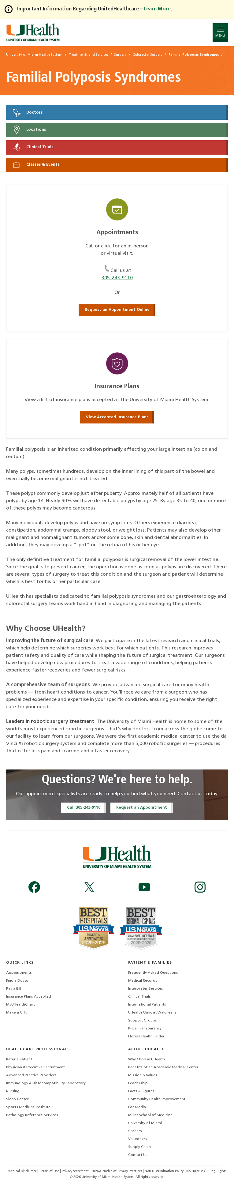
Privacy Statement (76, 1171)
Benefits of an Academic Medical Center (163, 1067)
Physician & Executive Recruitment (35, 1067)
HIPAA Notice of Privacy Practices (116, 1171)
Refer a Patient (19, 1059)
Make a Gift (16, 1012)
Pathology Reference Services (32, 1115)
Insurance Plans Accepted (28, 997)
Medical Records (142, 981)
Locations (29, 129)
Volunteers (137, 1139)
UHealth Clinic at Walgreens (152, 1012)
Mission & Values (142, 1075)
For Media (137, 1107)
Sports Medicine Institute (28, 1107)
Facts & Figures (141, 1091)
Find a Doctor (18, 981)
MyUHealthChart (20, 1004)
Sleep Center (17, 1099)
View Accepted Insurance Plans (117, 417)
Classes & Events (35, 164)
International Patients (147, 1004)
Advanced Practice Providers (31, 1075)
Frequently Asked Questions (153, 973)
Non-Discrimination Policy (164, 1171)
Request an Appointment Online (117, 310)
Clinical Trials (32, 147)
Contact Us (137, 1155)
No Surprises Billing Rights (206, 1171)
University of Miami (145, 1123)
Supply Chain (139, 1147)
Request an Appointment (141, 808)
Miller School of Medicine (150, 1115)
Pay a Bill (13, 989)
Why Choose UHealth (146, 1059)
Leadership (138, 1083)
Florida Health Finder (146, 1036)
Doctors (27, 112)
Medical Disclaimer (22, 1171)
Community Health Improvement (156, 1099)
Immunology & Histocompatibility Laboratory (46, 1083)
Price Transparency (145, 1028)
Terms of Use (49, 1171)
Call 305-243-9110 (83, 808)
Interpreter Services (145, 989)
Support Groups (142, 1020)
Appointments (19, 973)
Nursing (13, 1091)
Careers (135, 1131)
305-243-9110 (117, 278)
